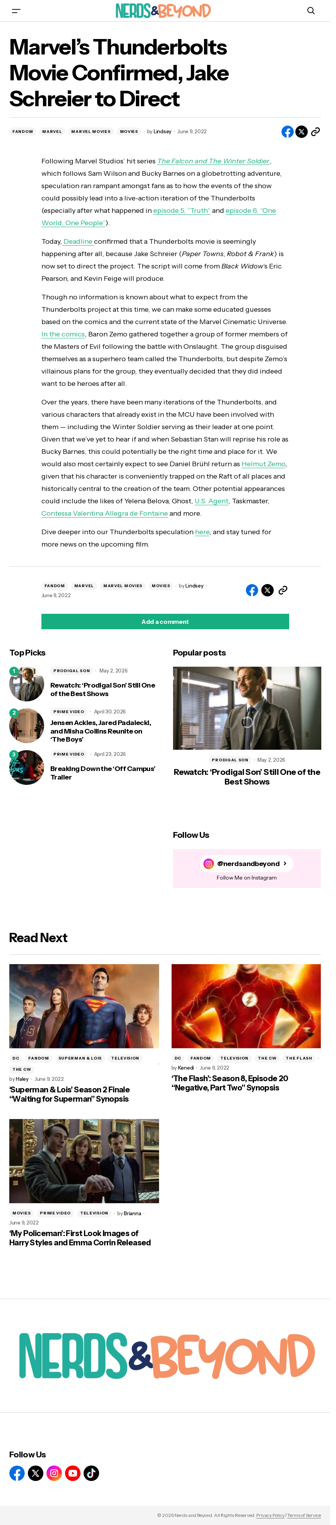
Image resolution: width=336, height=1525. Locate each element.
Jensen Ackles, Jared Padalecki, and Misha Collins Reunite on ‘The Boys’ (100, 731)
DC (15, 1058)
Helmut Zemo (263, 464)
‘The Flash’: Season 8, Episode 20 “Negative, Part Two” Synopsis (229, 1083)
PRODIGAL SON (71, 670)
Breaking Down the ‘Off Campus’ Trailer (103, 773)
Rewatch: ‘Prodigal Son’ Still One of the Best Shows (102, 689)
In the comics (63, 334)
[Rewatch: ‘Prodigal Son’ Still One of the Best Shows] (26, 684)
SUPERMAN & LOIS (80, 1058)
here (202, 532)
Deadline (78, 241)
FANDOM (22, 131)
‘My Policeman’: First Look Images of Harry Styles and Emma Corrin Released (80, 1238)
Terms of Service (304, 1515)
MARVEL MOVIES (90, 131)
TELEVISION (125, 1058)
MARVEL (52, 131)
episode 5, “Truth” (182, 210)
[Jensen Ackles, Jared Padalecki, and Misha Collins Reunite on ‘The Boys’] (26, 725)
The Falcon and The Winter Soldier (213, 161)
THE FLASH (299, 1058)
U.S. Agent (211, 501)
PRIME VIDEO (68, 711)
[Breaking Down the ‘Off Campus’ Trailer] (26, 767)
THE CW (21, 1069)
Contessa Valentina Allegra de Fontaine (104, 513)
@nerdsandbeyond (248, 863)
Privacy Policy (270, 1515)
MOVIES (129, 131)
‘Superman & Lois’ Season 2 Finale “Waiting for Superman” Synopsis (69, 1094)
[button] (16, 10)
